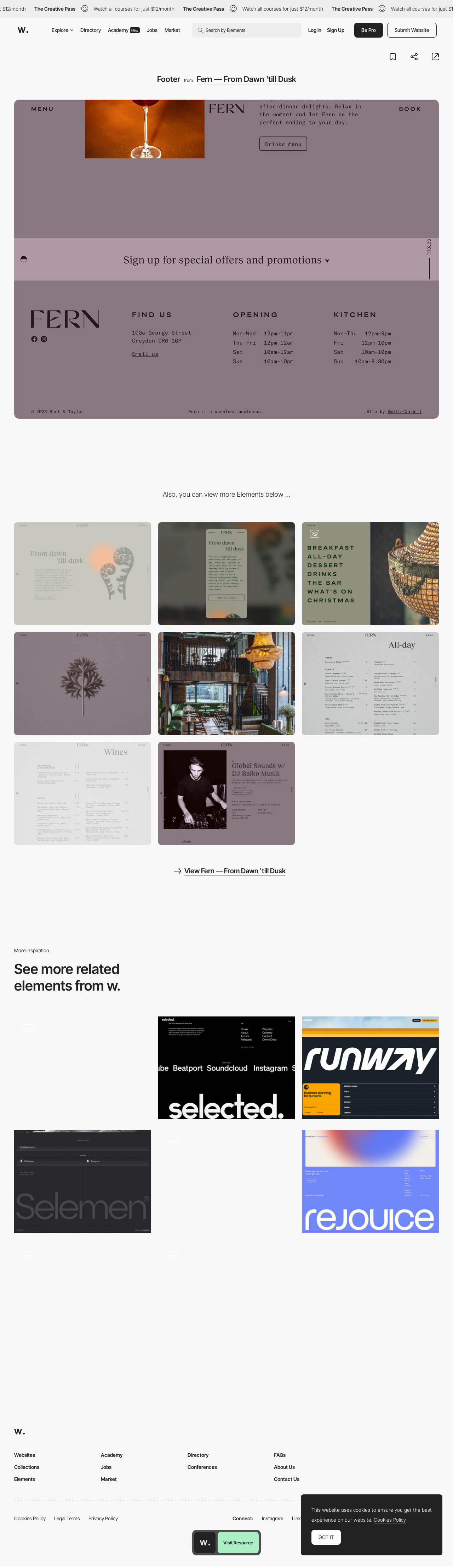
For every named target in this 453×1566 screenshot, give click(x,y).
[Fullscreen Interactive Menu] (370, 573)
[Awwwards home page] (205, 1542)
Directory (90, 30)
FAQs (280, 1455)
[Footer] (370, 1067)
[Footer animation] (82, 1067)
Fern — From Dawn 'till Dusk (246, 79)
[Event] (226, 793)
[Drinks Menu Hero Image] (82, 683)
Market (172, 30)
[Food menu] (370, 683)
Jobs (152, 30)
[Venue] (226, 683)
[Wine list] (82, 793)
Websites (24, 1455)
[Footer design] (226, 1067)
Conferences (202, 1467)
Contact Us (286, 1479)
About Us (284, 1467)
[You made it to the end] (82, 1294)
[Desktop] (82, 573)
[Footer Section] (226, 1294)
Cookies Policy (30, 1518)
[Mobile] (226, 573)
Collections (26, 1467)
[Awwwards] (23, 30)
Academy (124, 30)
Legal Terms (67, 1518)
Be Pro (368, 30)
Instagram (272, 1518)
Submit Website (412, 30)
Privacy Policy (103, 1518)
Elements (24, 1479)
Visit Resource (238, 1542)
